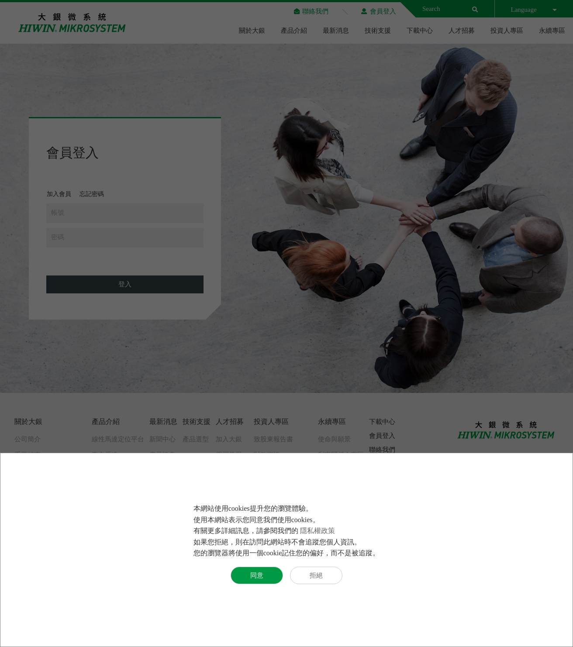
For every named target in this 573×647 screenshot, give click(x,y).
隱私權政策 (317, 530)
